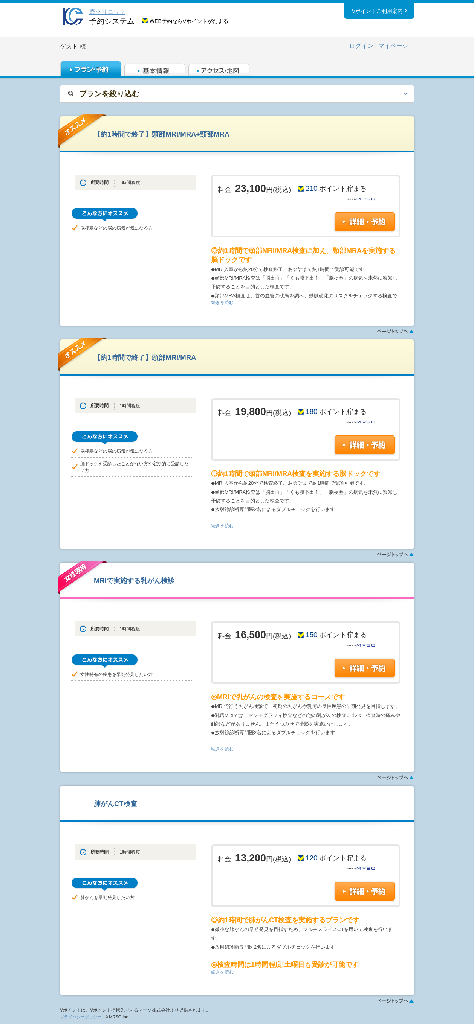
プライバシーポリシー (80, 1017)
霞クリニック (107, 12)
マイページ (393, 46)
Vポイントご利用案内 (377, 11)
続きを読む (222, 302)
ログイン (361, 46)
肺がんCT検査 (115, 804)
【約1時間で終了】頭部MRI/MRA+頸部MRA (161, 134)
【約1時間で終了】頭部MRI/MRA (145, 357)
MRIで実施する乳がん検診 (134, 580)
